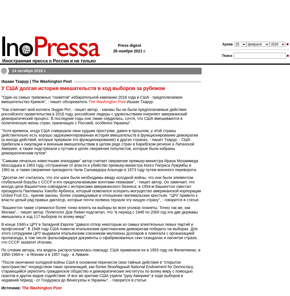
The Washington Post (107, 102)
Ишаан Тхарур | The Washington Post (36, 81)
